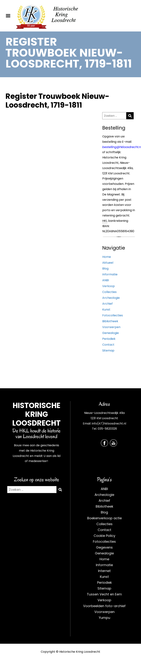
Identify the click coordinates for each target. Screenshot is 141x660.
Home (106, 257)
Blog (105, 268)
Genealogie (110, 333)
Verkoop (108, 286)
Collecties (109, 292)
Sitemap (108, 350)
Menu (9, 15)
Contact (108, 345)
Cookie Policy (104, 535)
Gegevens (104, 547)
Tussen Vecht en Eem (104, 594)
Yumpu (104, 617)
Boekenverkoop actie (104, 518)
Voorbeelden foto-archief (104, 606)
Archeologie (111, 298)
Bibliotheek (110, 321)
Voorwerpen (111, 327)
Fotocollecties (112, 315)
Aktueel (107, 263)
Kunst (106, 309)
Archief (107, 304)
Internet (104, 571)
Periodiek (108, 339)
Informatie (110, 274)
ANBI (105, 280)
